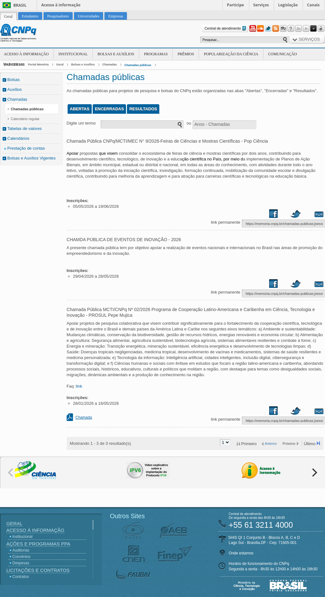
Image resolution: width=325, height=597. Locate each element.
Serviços (261, 5)
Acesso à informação (60, 5)
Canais (313, 5)
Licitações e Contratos (38, 570)
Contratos (20, 576)
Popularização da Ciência (231, 54)
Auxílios (14, 89)
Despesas (20, 563)
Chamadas (110, 64)
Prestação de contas (26, 148)
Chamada (84, 417)
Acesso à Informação (26, 54)
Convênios (21, 556)
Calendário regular (25, 119)
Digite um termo (81, 123)
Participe (235, 5)
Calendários (18, 138)
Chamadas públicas (137, 65)
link (79, 386)
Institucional (73, 54)
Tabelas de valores (24, 128)
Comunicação (282, 54)
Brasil (20, 5)
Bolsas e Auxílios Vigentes (31, 158)
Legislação (288, 5)
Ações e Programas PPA (38, 543)
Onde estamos (241, 553)
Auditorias (20, 550)
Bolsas (13, 79)
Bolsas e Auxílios (115, 54)
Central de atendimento (226, 28)
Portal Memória (38, 64)
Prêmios (185, 54)
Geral (59, 64)
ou (189, 123)
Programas (156, 54)
